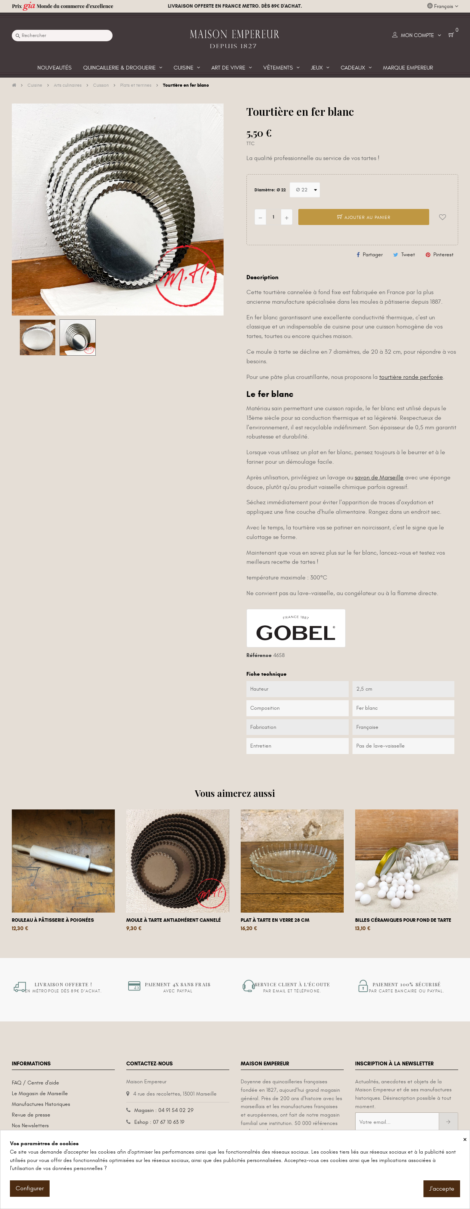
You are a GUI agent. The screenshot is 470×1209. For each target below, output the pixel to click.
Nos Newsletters (30, 1125)
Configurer (30, 1188)
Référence (259, 655)
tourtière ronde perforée (411, 377)
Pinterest (443, 254)
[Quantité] (273, 217)
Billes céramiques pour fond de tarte (403, 920)
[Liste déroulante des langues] (442, 6)
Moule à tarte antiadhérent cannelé (173, 920)
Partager (373, 254)
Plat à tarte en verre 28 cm (275, 920)
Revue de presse (31, 1115)
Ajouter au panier (364, 217)
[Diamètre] (305, 189)
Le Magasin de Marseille (40, 1093)
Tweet (408, 254)
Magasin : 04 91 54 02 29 (163, 1110)
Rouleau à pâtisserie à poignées (53, 920)
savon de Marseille (379, 477)
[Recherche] (62, 35)
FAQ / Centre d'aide (35, 1083)
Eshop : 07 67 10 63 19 (159, 1122)
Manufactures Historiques (41, 1104)
